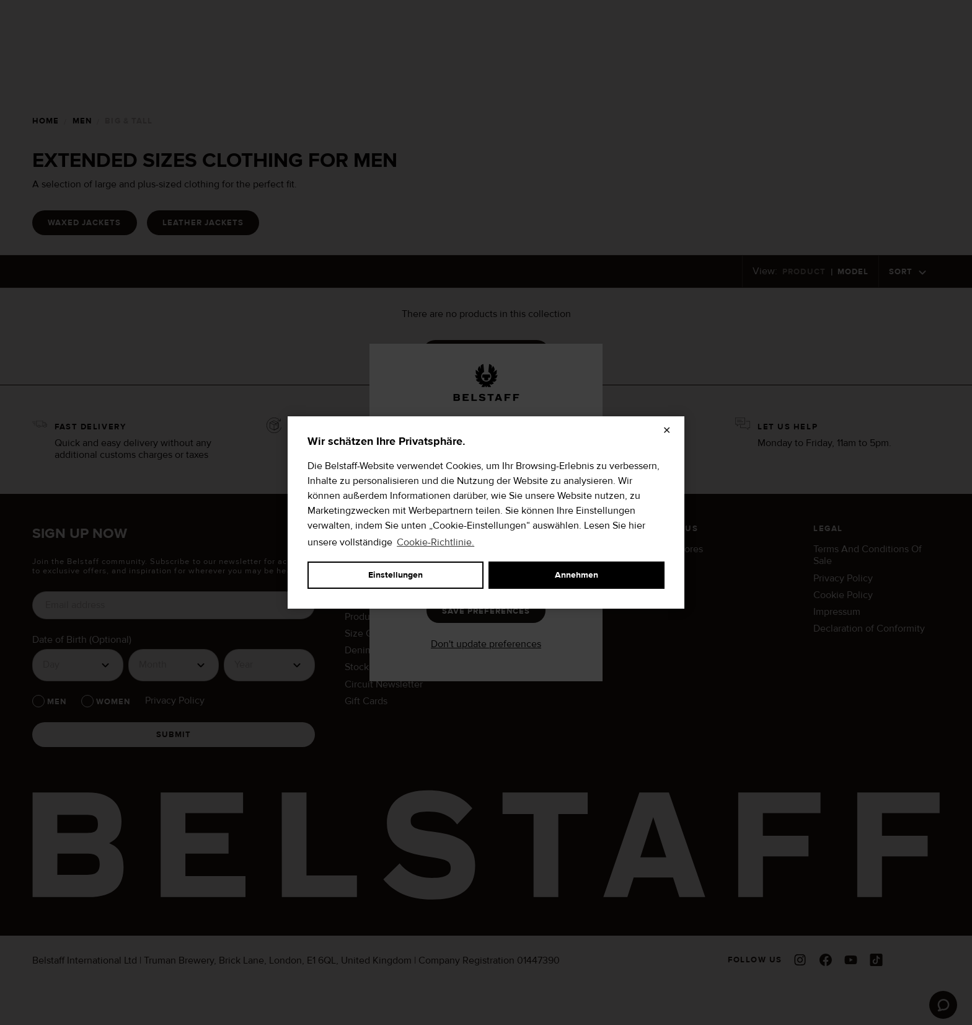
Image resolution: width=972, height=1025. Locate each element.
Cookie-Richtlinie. (435, 542)
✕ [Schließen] (667, 430)
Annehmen (576, 575)
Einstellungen (395, 575)
